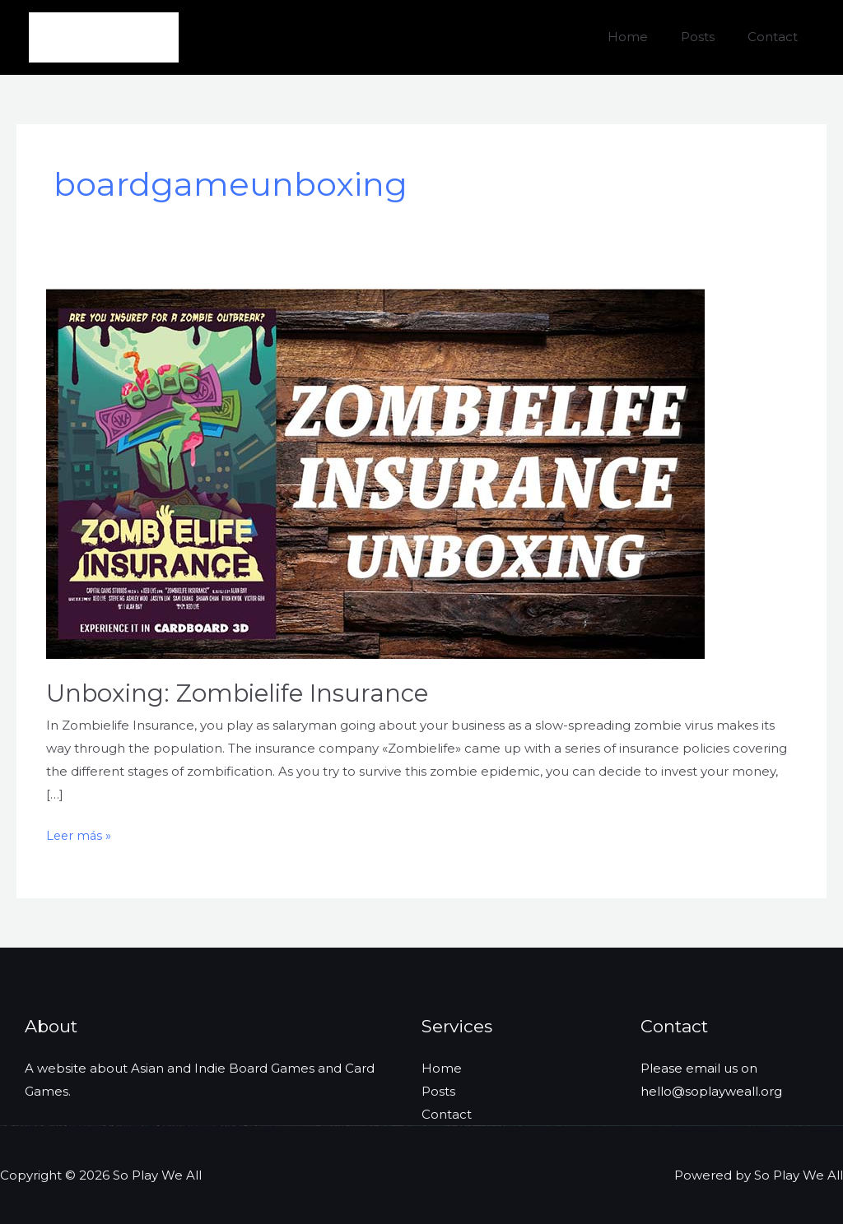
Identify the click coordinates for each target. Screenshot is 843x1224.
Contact (777, 36)
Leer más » (80, 835)
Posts (710, 36)
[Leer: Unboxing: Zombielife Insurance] (375, 472)
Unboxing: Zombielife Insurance (240, 693)
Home (648, 36)
